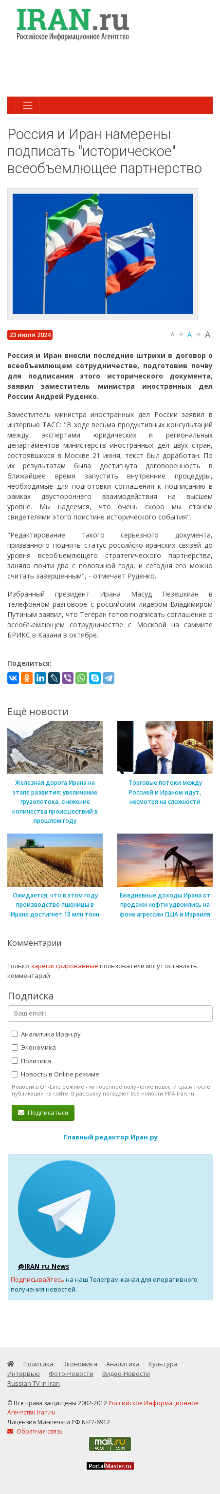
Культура (163, 1363)
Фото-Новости (71, 1373)
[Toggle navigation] (28, 105)
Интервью (23, 1373)
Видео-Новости (126, 1373)
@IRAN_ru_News (43, 1266)
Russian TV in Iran (33, 1383)
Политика (31, 1060)
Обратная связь (35, 1431)
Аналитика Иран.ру (46, 1034)
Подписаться (43, 1112)
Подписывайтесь (37, 1279)
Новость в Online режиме (55, 1074)
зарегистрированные (64, 965)
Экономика (34, 1047)
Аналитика (123, 1363)
